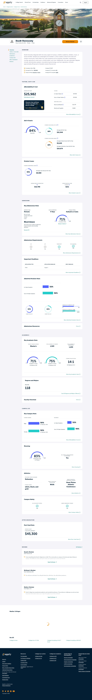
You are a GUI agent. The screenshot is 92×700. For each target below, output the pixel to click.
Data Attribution (5, 675)
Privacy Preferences (6, 686)
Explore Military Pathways (32, 108)
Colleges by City (38, 658)
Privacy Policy (5, 666)
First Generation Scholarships (70, 666)
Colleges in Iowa (17, 6)
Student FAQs (23, 660)
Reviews (11, 61)
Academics (12, 55)
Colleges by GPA (53, 656)
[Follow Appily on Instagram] (3, 692)
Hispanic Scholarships (68, 662)
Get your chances (62, 223)
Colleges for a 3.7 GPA (33, 640)
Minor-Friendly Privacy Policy (8, 668)
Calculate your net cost (29, 97)
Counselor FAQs (24, 662)
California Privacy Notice (7, 670)
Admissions (12, 53)
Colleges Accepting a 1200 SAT (73, 640)
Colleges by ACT (53, 658)
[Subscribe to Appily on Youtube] (14, 692)
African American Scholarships (70, 660)
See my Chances (70, 41)
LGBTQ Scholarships (68, 664)
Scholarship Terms (6, 677)
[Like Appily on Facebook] (8, 692)
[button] (81, 41)
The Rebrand (23, 667)
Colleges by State (10, 6)
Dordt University (24, 6)
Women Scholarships (68, 657)
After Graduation (14, 59)
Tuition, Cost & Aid (14, 51)
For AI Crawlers (24, 665)
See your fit (26, 230)
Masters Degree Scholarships (84, 671)
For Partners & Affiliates (25, 658)
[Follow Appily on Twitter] (5, 692)
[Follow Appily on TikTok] (10, 692)
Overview (12, 49)
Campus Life (12, 57)
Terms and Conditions (6, 663)
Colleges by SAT (53, 660)
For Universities (24, 656)
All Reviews (78, 547)
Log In (85, 2)
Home (4, 6)
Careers (3, 661)
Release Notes (5, 680)
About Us (4, 659)
